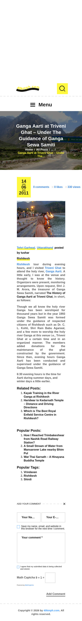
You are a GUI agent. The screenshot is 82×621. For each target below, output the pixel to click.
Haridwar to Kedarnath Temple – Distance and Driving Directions (44, 404)
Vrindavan (30, 472)
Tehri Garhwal (26, 247)
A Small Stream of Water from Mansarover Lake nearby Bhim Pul (44, 450)
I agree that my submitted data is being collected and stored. (41, 567)
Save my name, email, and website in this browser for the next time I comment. (43, 527)
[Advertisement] (41, 41)
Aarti (58, 271)
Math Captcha (26, 577)
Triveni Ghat (53, 267)
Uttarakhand (45, 247)
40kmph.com (51, 610)
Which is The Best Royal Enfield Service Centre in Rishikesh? (40, 415)
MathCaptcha (29, 585)
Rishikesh (23, 258)
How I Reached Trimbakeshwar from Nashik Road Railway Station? (44, 439)
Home (29, 149)
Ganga (50, 271)
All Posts (42, 149)
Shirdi (28, 479)
